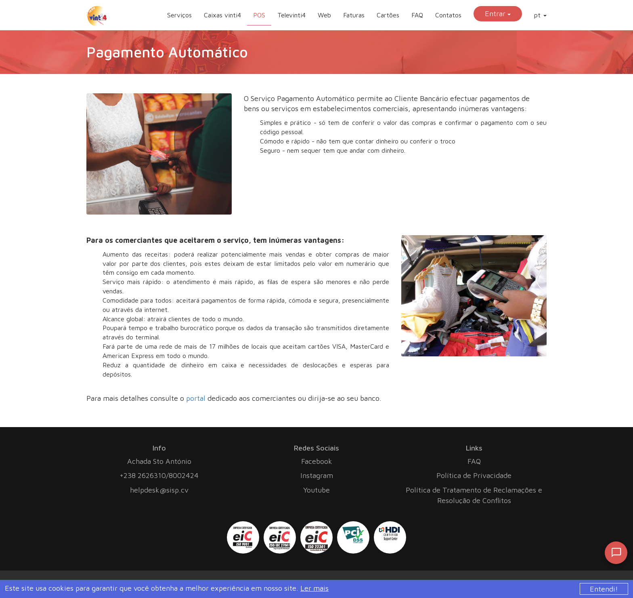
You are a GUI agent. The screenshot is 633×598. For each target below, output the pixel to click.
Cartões (388, 15)
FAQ (417, 15)
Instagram (316, 475)
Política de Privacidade (473, 475)
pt (540, 15)
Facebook (316, 461)
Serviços (179, 15)
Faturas (354, 15)
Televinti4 (291, 15)
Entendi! (604, 589)
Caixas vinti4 (222, 15)
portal (195, 398)
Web (324, 15)
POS (259, 15)
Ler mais (314, 588)
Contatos (448, 15)
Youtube (316, 490)
